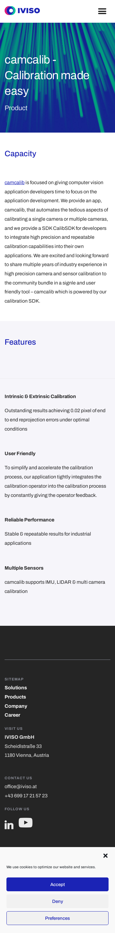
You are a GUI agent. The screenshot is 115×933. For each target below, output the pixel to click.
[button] (105, 855)
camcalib (15, 182)
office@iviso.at (21, 786)
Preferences (57, 918)
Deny (57, 901)
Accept (57, 884)
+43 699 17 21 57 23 (26, 795)
